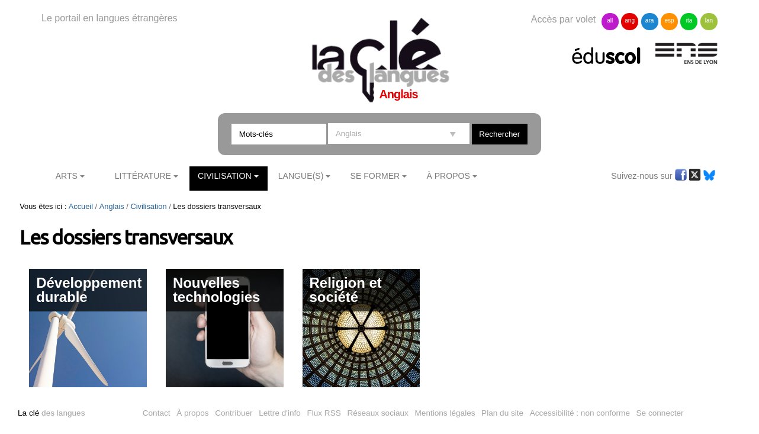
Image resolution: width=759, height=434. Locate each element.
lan (709, 20)
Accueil (81, 206)
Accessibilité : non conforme (580, 413)
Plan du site (502, 413)
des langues (51, 413)
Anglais (111, 206)
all (610, 20)
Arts (67, 176)
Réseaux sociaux (378, 413)
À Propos (448, 176)
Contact (157, 413)
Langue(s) (301, 176)
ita (689, 20)
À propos (192, 413)
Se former (375, 176)
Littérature (143, 176)
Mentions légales (445, 413)
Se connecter (660, 413)
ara (649, 20)
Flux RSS (323, 413)
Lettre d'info (280, 413)
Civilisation (224, 176)
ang (630, 20)
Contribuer (233, 413)
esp (669, 20)
